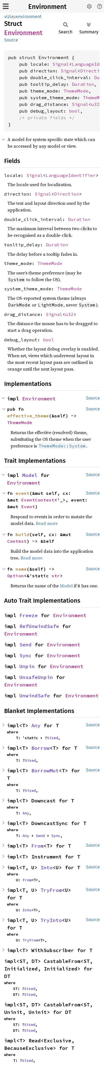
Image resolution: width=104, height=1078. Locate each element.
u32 (95, 104)
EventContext (37, 500)
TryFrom (51, 890)
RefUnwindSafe (39, 626)
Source (11, 40)
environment (29, 16)
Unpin (27, 666)
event (22, 493)
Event (28, 506)
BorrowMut (45, 770)
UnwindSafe (34, 695)
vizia (9, 16)
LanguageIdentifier (71, 175)
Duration (83, 84)
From (37, 846)
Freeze (28, 615)
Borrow (40, 748)
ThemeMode (76, 91)
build (22, 534)
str (56, 575)
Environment (47, 7)
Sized (52, 737)
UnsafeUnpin (36, 677)
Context (17, 541)
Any (35, 725)
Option (15, 575)
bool (74, 111)
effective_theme (28, 415)
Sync (25, 655)
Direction (66, 194)
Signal (60, 64)
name (21, 569)
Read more (47, 523)
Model (29, 475)
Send (25, 644)
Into (46, 867)
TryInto (51, 920)
